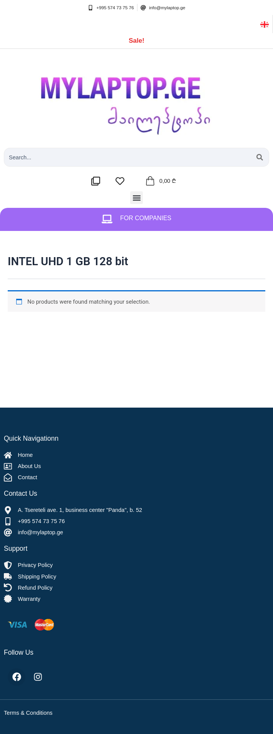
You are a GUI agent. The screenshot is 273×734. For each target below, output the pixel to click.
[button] (136, 197)
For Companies (145, 218)
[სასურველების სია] (122, 181)
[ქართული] (264, 24)
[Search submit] (260, 157)
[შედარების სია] (97, 181)
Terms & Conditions (28, 713)
